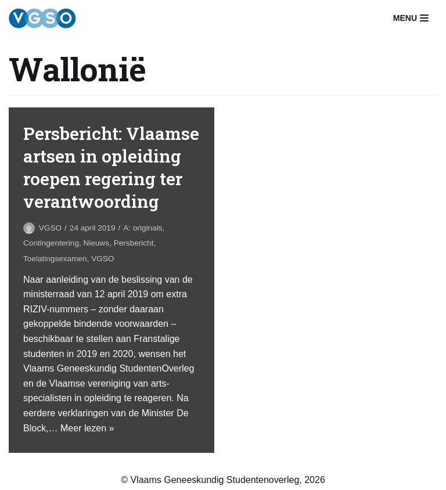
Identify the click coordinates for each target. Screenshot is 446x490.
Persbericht (134, 243)
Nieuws (97, 243)
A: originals (142, 228)
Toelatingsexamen (55, 258)
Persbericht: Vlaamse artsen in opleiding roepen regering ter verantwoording (111, 167)
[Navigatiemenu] (410, 18)
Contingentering (51, 243)
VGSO (50, 228)
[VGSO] (42, 18)
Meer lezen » (87, 428)
